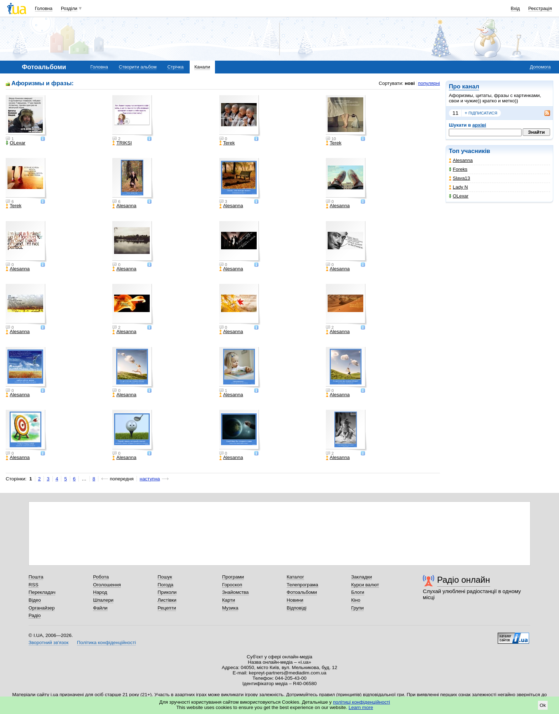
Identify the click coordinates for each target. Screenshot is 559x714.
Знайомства (235, 592)
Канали (202, 67)
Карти (228, 600)
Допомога (540, 67)
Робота (101, 577)
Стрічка (175, 67)
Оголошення (107, 584)
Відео (35, 600)
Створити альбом (138, 67)
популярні (429, 83)
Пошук (165, 577)
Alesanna (461, 160)
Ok (543, 705)
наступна (150, 478)
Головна (43, 8)
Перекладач (42, 592)
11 (455, 113)
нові (410, 83)
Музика (230, 608)
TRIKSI (122, 143)
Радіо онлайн (463, 580)
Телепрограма (302, 584)
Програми (233, 577)
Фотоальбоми (302, 592)
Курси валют (365, 584)
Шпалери (103, 600)
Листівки (167, 600)
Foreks (458, 169)
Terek (227, 143)
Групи (357, 608)
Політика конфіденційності (106, 642)
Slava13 (459, 178)
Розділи (69, 8)
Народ (100, 592)
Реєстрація (540, 8)
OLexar (458, 196)
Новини (295, 600)
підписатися (481, 113)
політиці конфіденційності (361, 702)
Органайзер (42, 608)
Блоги (357, 592)
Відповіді (297, 608)
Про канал (464, 86)
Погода (165, 584)
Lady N (458, 187)
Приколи (167, 592)
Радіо (35, 615)
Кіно (355, 600)
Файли (100, 608)
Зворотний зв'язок (48, 642)
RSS (34, 584)
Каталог (295, 577)
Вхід (515, 8)
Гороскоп (232, 584)
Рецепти (167, 608)
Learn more (361, 707)
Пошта (36, 577)
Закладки (361, 577)
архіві (479, 125)
